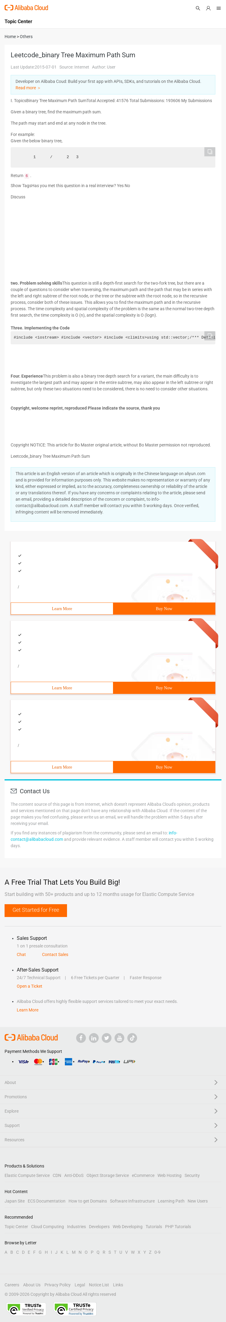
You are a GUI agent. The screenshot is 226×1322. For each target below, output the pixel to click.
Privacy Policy (57, 1284)
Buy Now (164, 608)
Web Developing (128, 1226)
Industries (76, 1226)
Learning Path (171, 1201)
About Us (32, 1284)
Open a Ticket (29, 986)
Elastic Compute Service (27, 1175)
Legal (80, 1284)
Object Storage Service (108, 1175)
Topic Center (16, 1226)
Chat (21, 954)
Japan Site (15, 1201)
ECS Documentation (46, 1201)
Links (118, 1284)
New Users (198, 1201)
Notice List (99, 1284)
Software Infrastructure (132, 1201)
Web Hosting (169, 1175)
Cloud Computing (47, 1226)
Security (192, 1175)
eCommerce (143, 1175)
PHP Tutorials (178, 1226)
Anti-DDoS (73, 1175)
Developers (99, 1226)
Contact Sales (55, 954)
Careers (12, 1284)
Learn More (62, 608)
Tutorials (154, 1226)
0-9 (157, 1252)
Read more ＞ (28, 87)
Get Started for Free (35, 910)
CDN (57, 1175)
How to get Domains (88, 1201)
